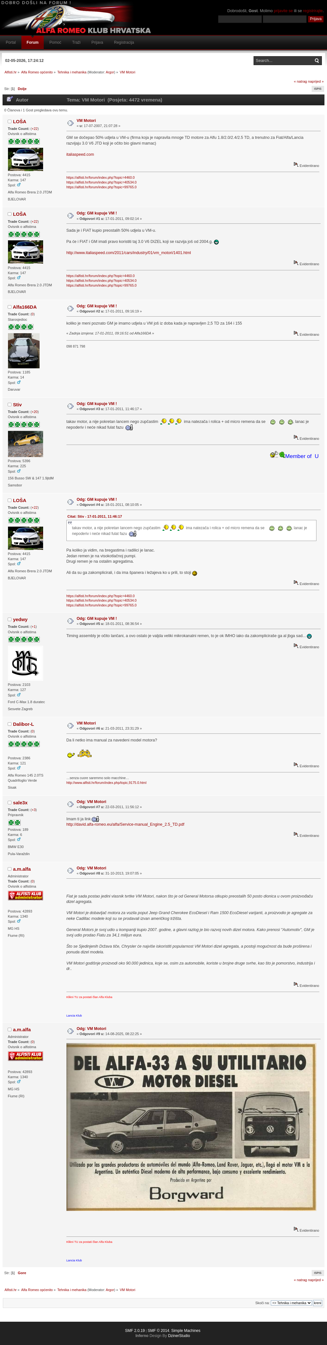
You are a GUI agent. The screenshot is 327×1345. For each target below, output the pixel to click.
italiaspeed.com (80, 154)
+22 (35, 129)
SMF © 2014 (158, 1330)
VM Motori (86, 120)
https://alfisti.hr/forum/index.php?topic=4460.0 (100, 177)
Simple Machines (185, 1330)
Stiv (17, 404)
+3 (34, 810)
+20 (35, 412)
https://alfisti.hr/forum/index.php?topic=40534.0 (101, 182)
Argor (110, 72)
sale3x (20, 802)
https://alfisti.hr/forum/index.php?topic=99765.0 (101, 187)
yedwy (20, 619)
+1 (34, 626)
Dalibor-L (23, 724)
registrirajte (313, 11)
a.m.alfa (22, 869)
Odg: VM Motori (91, 802)
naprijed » (315, 81)
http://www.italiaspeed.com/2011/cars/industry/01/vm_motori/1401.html (128, 253)
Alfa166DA (25, 307)
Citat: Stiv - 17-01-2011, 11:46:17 (94, 516)
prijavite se (283, 11)
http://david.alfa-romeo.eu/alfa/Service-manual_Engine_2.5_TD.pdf (125, 824)
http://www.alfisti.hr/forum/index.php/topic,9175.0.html (106, 783)
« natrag (300, 81)
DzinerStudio (179, 1336)
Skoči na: (262, 1303)
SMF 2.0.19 (135, 1330)
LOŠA (20, 121)
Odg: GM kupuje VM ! (97, 213)
